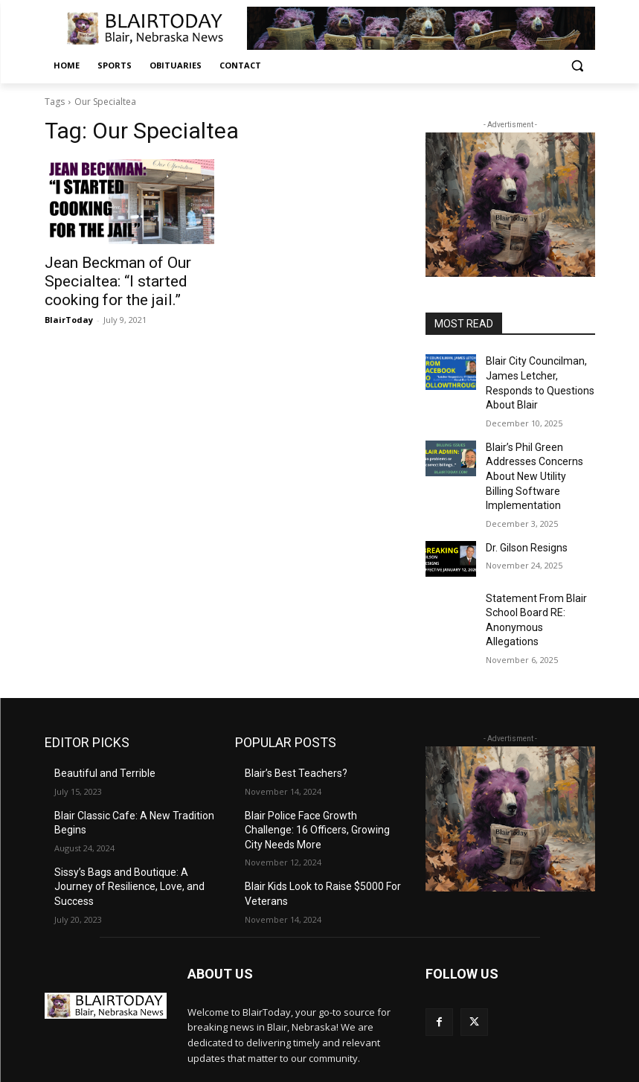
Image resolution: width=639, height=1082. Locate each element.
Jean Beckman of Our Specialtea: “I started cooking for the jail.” (126, 278)
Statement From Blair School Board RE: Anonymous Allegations (535, 566)
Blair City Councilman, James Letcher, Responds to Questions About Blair (540, 373)
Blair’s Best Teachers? (290, 707)
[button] (577, 65)
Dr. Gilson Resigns (523, 503)
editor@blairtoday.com (148, 1030)
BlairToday (69, 312)
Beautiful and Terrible (97, 707)
